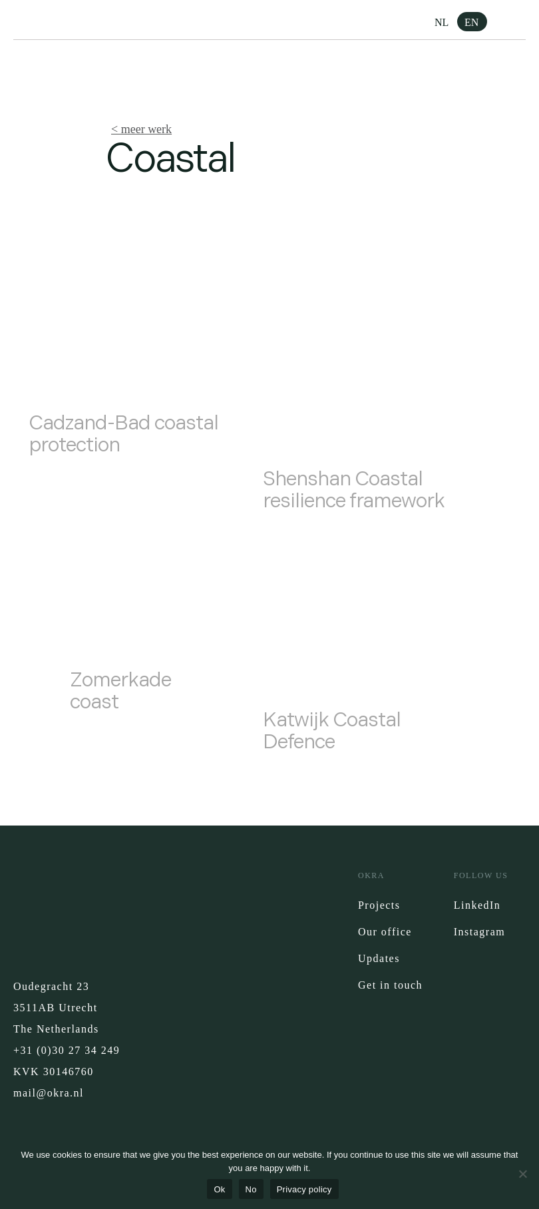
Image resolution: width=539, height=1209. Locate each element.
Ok (219, 1189)
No (251, 1189)
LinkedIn (477, 905)
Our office (385, 931)
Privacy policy (304, 1189)
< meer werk (141, 129)
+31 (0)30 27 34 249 (66, 1050)
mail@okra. (43, 1092)
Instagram (479, 931)
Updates (379, 958)
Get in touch (390, 985)
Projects (379, 905)
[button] (515, 23)
